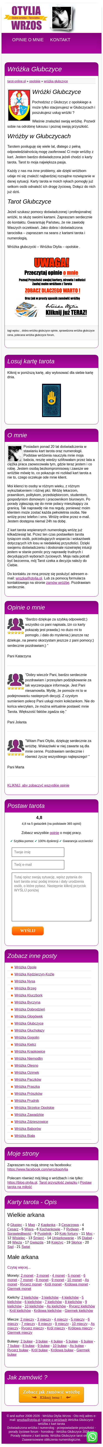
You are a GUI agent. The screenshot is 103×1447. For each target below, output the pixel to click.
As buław (77, 1346)
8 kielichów (73, 1302)
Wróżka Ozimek (27, 1072)
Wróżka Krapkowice (30, 1051)
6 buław (87, 1341)
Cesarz (13, 1229)
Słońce (76, 1242)
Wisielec (18, 1238)
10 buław (60, 1346)
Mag (31, 1225)
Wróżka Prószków (28, 1094)
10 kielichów (34, 1306)
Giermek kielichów (79, 1311)
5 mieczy (77, 1319)
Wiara (29, 1229)
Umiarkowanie (63, 1238)
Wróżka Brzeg (25, 988)
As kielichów (56, 1306)
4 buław (57, 1341)
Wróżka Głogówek (29, 1016)
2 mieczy (27, 1319)
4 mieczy (61, 1319)
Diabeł (87, 1238)
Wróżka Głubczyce (56, 81)
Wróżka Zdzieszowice (31, 1122)
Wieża (17, 1242)
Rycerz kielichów (82, 1306)
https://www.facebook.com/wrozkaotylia (37, 1169)
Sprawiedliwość (19, 1233)
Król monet (53, 1284)
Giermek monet (19, 1289)
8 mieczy (45, 1324)
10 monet (74, 1280)
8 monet (42, 1280)
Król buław (39, 1350)
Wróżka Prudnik (27, 1101)
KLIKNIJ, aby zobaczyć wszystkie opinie (38, 785)
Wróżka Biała (25, 1136)
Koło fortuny (68, 1233)
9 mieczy (62, 1324)
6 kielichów (33, 1302)
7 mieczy (28, 1324)
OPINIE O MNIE (28, 39)
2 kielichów (29, 1297)
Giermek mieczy (19, 1332)
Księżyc (57, 1242)
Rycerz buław (17, 1350)
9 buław (44, 1346)
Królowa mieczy (80, 1328)
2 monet (27, 1275)
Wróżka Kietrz (25, 1044)
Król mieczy (56, 1328)
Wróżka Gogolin (27, 1037)
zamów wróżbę (57, 583)
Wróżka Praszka (27, 1086)
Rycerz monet (31, 1284)
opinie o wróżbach (54, 1420)
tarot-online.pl (16, 81)
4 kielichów (70, 1297)
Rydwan (72, 1229)
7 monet (26, 1280)
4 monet (58, 1275)
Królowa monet (76, 1284)
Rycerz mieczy (32, 1328)
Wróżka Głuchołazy (30, 1030)
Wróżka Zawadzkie (29, 1115)
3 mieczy (44, 1319)
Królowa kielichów (48, 1311)
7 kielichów (53, 1302)
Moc (89, 1233)
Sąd (10, 1247)
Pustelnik (44, 1233)
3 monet (42, 1275)
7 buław (13, 1346)
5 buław (72, 1341)
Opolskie (34, 81)
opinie (54, 833)
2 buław (26, 1341)
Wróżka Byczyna (28, 1002)
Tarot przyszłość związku (58, 1182)
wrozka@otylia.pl (29, 578)
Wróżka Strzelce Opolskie (34, 1108)
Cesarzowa (70, 1225)
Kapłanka (48, 1225)
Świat (26, 1247)
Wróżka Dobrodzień (30, 1009)
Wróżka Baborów (28, 1129)
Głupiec (16, 1225)
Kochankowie (49, 1229)
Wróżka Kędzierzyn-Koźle (34, 974)
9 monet (58, 1280)
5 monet (74, 1275)
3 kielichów (49, 1297)
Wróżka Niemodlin (29, 1058)
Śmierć (38, 1238)
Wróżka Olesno (26, 1065)
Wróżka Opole (26, 967)
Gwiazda (36, 1242)
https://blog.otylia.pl (22, 1182)
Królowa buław (62, 1350)
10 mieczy (80, 1324)
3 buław (42, 1341)
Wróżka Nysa (25, 981)
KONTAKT (60, 39)
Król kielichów (20, 1311)
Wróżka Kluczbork (29, 995)
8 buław (28, 1346)
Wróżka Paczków (28, 1079)
